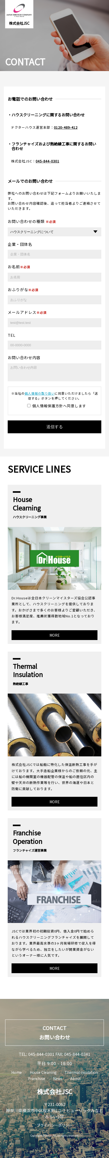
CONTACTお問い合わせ (54, 1032)
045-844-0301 (47, 161)
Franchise (36, 1078)
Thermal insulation (81, 1072)
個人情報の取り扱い (40, 393)
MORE (54, 635)
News (57, 1078)
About (75, 1078)
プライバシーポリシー (55, 1125)
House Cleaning (43, 1072)
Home (16, 1072)
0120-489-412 (65, 127)
